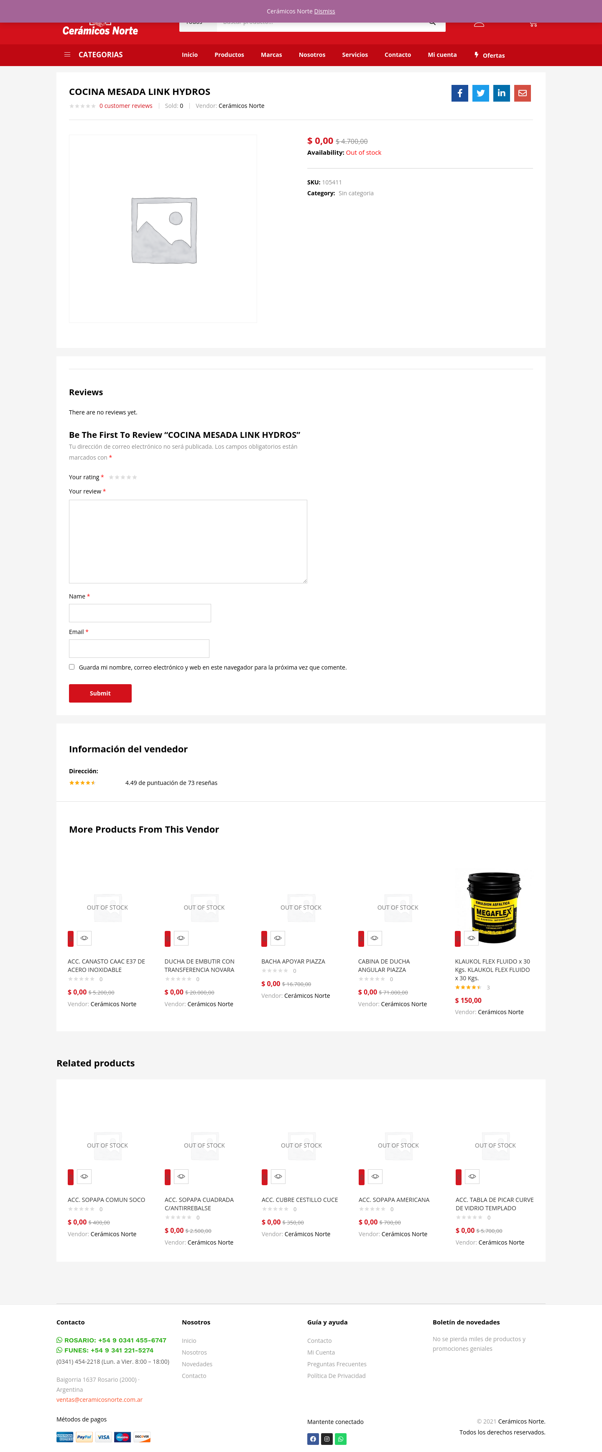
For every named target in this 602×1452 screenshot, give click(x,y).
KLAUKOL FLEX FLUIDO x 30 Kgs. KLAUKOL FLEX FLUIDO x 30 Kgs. (492, 963)
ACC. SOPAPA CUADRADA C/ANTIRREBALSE (202, 1192)
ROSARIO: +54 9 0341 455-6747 (111, 1337)
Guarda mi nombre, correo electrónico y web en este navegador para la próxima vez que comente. (213, 667)
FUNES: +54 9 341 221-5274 (104, 1347)
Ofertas (489, 55)
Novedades (197, 1361)
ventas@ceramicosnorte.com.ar (99, 1396)
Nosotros (312, 55)
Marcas (271, 55)
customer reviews (126, 106)
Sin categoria (356, 193)
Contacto (398, 55)
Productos (229, 55)
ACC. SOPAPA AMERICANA (397, 1188)
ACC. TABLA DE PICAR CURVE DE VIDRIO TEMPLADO (488, 1196)
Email (79, 632)
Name (79, 596)
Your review (87, 491)
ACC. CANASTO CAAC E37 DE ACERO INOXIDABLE (105, 959)
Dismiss (324, 11)
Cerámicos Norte (242, 106)
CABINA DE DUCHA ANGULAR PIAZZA (388, 959)
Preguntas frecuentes (337, 1361)
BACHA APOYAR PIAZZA (297, 955)
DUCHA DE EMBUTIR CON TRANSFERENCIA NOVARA (203, 959)
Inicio (190, 55)
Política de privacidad (336, 1372)
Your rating (86, 477)
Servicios (355, 55)
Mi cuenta (442, 55)
